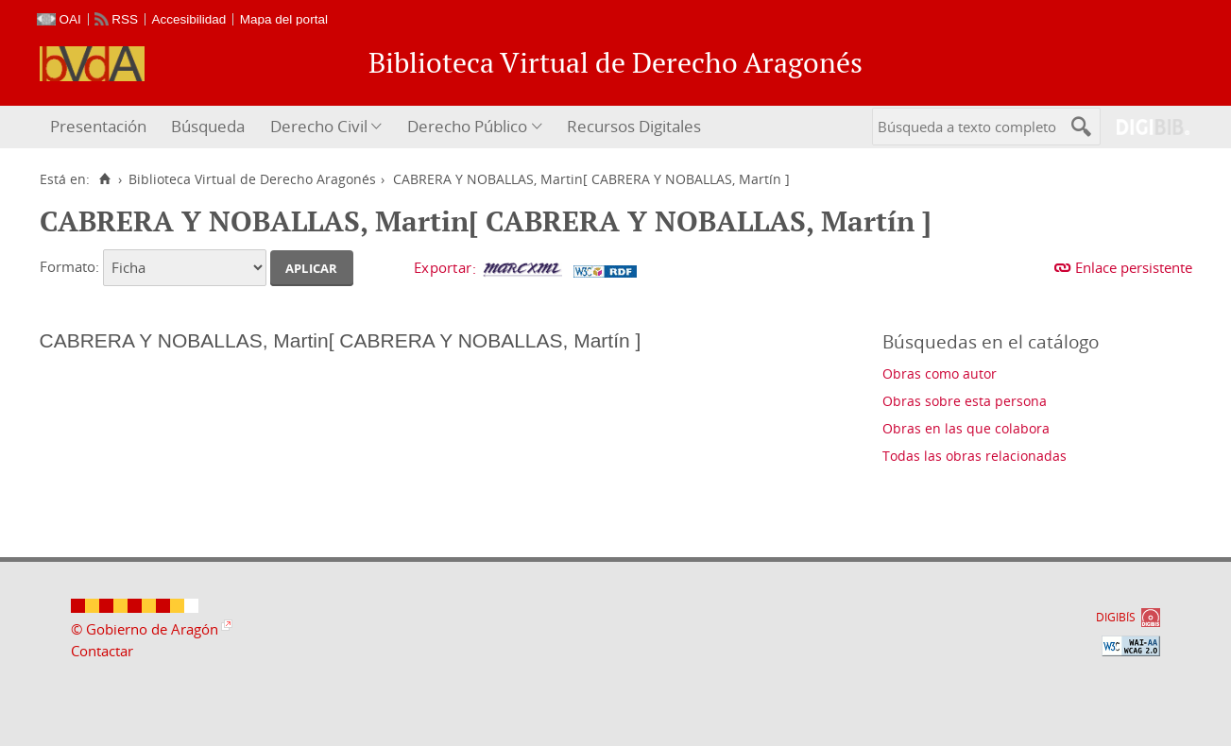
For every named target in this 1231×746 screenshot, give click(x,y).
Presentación (98, 126)
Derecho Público (467, 126)
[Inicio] (105, 179)
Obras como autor (939, 373)
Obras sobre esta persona (964, 401)
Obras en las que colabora (966, 428)
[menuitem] (101, 127)
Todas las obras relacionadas (974, 456)
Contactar (102, 650)
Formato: (69, 266)
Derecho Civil (319, 126)
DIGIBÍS (1116, 617)
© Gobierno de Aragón (144, 628)
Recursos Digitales (634, 126)
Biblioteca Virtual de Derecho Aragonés (252, 179)
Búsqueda (208, 126)
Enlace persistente (1133, 267)
